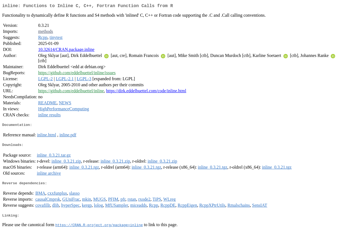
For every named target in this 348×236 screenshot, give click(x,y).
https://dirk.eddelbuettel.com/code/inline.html (146, 92)
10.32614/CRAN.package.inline (66, 50)
